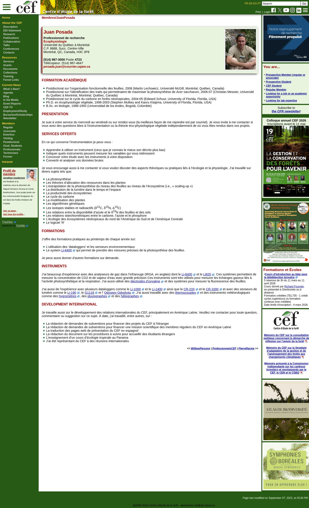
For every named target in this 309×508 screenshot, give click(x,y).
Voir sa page (9, 210)
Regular (8, 127)
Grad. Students (12, 145)
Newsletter (10, 118)
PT (259, 3)
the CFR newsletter (283, 111)
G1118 (95, 292)
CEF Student (271, 85)
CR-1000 (214, 289)
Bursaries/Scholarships (18, 114)
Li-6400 (68, 250)
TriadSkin (7, 221)
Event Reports (12, 103)
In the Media (10, 99)
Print (258, 12)
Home (6, 17)
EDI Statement (12, 30)
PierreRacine (244, 348)
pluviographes (123, 296)
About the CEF (12, 22)
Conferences (11, 48)
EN (251, 3)
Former (7, 156)
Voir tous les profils (13, 214)
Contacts (8, 52)
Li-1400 (159, 289)
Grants (7, 65)
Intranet (7, 161)
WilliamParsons (198, 348)
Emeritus (8, 134)
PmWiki (20, 225)
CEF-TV (8, 107)
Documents (10, 68)
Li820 (209, 274)
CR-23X (191, 289)
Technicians (10, 152)
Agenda (8, 92)
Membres (50, 17)
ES (255, 3)
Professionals (12, 149)
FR (246, 3)
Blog (6, 96)
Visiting (8, 138)
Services (8, 61)
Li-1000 (137, 289)
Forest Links (11, 79)
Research (9, 34)
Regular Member (273, 89)
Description (10, 26)
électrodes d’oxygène (150, 281)
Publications (11, 37)
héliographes (156, 296)
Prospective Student (276, 81)
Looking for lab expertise (279, 100)
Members (8, 123)
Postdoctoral (11, 142)
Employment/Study (15, 111)
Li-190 (78, 292)
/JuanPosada (67, 17)
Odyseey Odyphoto (123, 292)
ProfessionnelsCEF (222, 348)
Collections (10, 72)
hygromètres (93, 296)
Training (8, 76)
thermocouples (192, 292)
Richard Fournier (291, 286)
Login (267, 12)
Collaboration (11, 41)
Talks (6, 45)
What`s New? (11, 89)
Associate (9, 131)
